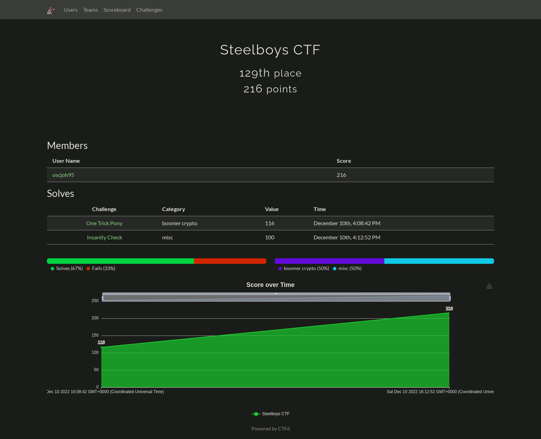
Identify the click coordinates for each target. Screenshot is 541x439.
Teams (90, 9)
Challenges (149, 9)
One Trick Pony (104, 223)
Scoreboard (117, 9)
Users (71, 9)
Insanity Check (104, 237)
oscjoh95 (63, 174)
